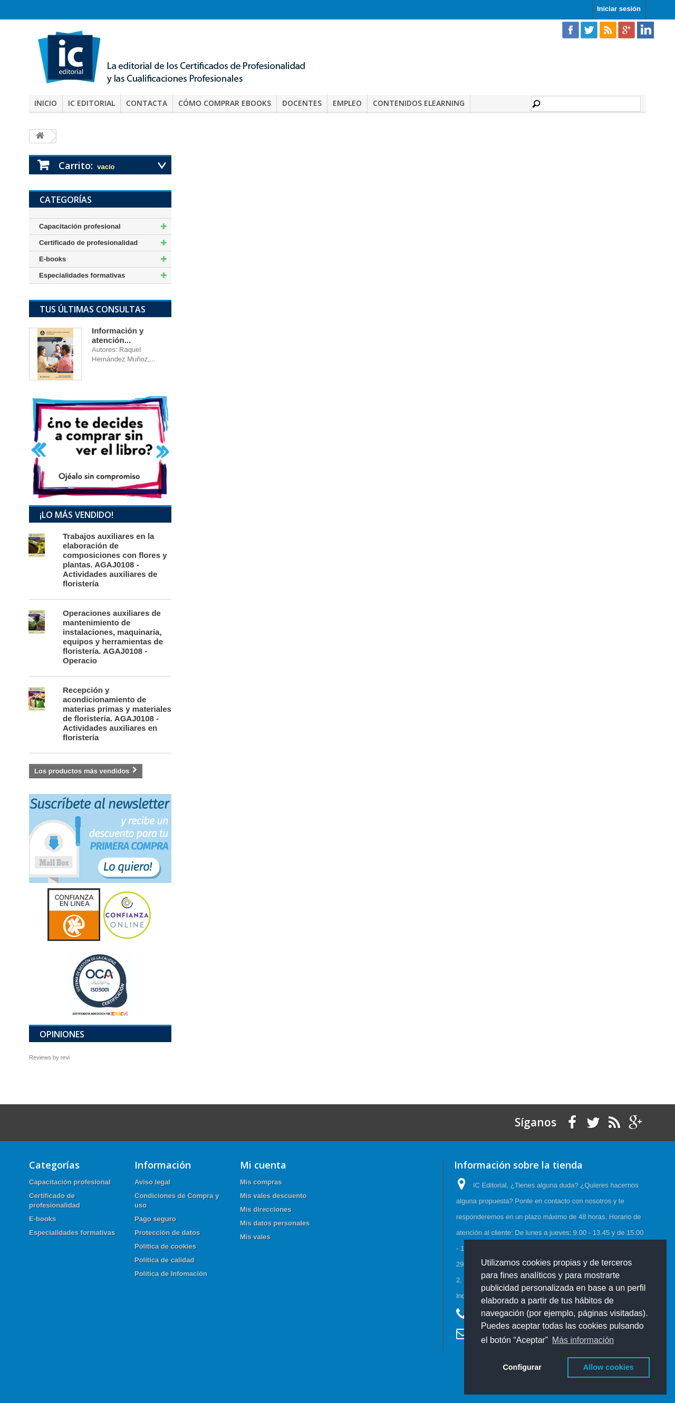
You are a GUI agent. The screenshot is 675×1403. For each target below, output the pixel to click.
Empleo (347, 103)
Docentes (302, 103)
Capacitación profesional (80, 226)
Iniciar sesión (619, 9)
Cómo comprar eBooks (224, 103)
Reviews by (49, 1057)
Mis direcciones (266, 1209)
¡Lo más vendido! (76, 515)
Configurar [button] (522, 1367)
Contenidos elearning (419, 103)
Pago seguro (155, 1219)
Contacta (146, 103)
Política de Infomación (170, 1274)
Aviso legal (152, 1182)
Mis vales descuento (273, 1196)
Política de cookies (165, 1246)
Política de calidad (164, 1260)
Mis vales (255, 1237)
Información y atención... (117, 335)
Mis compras (261, 1182)
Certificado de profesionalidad (88, 243)
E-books (52, 259)
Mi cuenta (263, 1165)
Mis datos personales (275, 1223)
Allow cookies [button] (608, 1367)
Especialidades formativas (82, 275)
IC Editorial (91, 103)
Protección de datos (167, 1233)
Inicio (45, 103)
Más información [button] (583, 1340)
